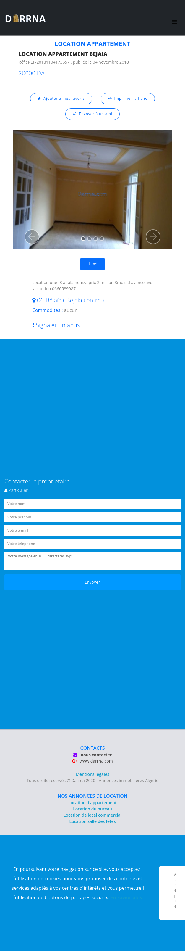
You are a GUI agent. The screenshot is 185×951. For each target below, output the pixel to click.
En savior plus (126, 897)
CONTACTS (92, 748)
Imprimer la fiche (127, 98)
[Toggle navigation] (174, 17)
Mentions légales (92, 774)
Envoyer (92, 582)
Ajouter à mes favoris (61, 98)
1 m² (92, 263)
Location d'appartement (92, 802)
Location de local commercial (92, 815)
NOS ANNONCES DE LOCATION (93, 796)
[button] (32, 236)
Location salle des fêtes (92, 821)
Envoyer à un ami (92, 113)
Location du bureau (92, 809)
